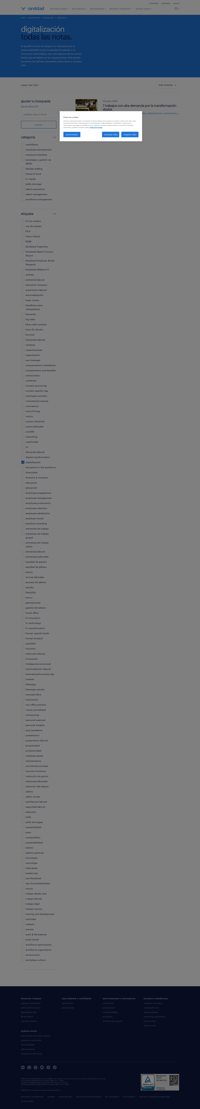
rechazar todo (110, 134)
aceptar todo (130, 134)
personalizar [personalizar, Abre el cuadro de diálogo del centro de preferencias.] (72, 134)
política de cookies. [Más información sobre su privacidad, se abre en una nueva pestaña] (96, 127)
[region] (100, 126)
